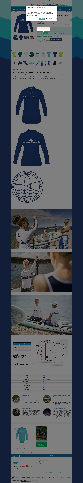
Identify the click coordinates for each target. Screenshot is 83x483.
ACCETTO (42, 18)
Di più (55, 18)
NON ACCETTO (49, 18)
